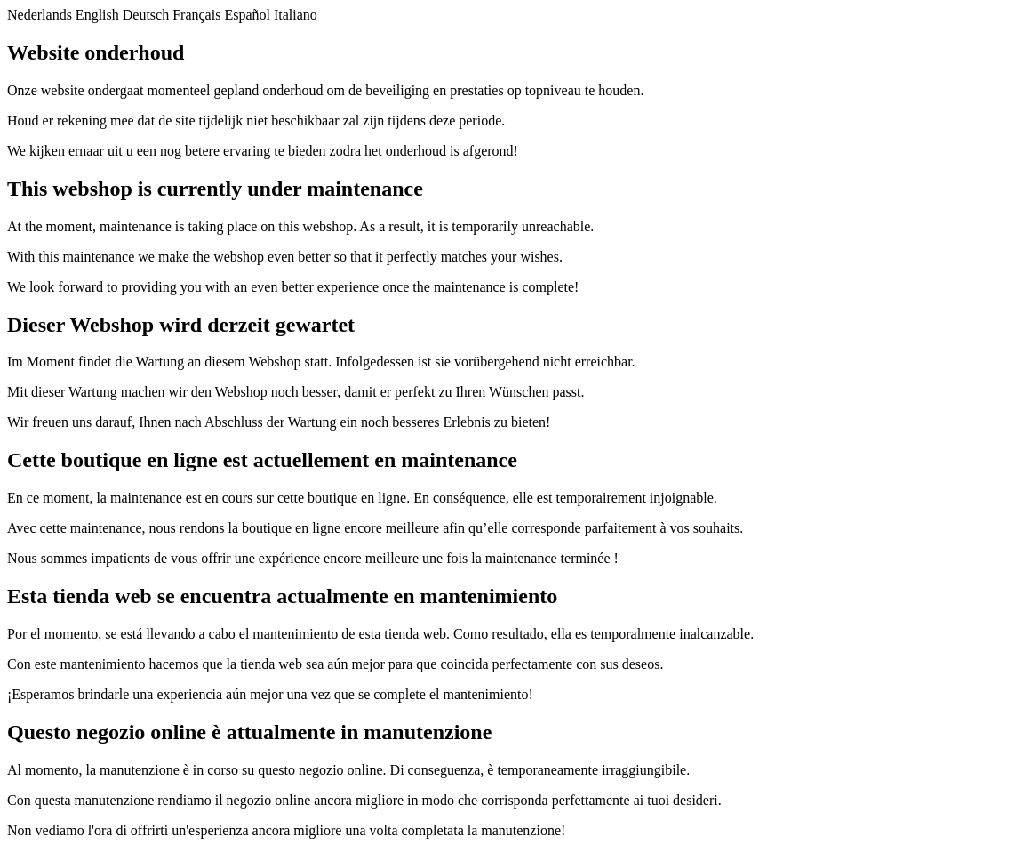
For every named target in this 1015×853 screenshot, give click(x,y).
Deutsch (146, 14)
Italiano (295, 14)
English (97, 14)
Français (196, 14)
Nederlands (39, 14)
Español (247, 14)
